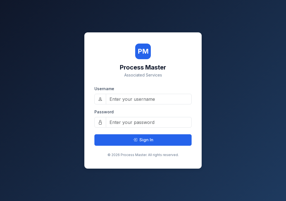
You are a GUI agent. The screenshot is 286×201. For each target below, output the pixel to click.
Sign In (143, 139)
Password (104, 111)
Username (104, 88)
